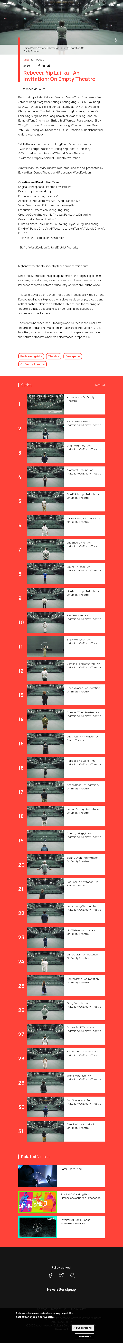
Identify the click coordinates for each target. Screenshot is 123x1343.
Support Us (102, 4)
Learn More (84, 1336)
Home (26, 48)
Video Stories (38, 48)
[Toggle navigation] (119, 4)
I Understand (84, 1327)
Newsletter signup (61, 1289)
